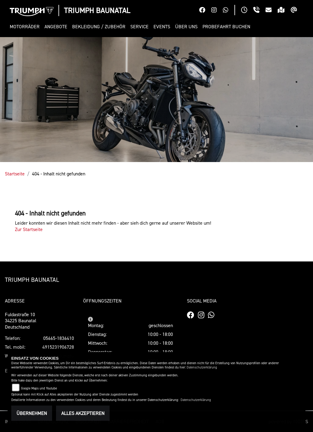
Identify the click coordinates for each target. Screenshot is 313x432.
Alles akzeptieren (82, 413)
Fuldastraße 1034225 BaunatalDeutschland (20, 320)
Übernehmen (31, 413)
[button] (26, 26)
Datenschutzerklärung (202, 367)
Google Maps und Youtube (39, 388)
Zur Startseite (29, 229)
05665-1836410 (58, 338)
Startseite (15, 174)
